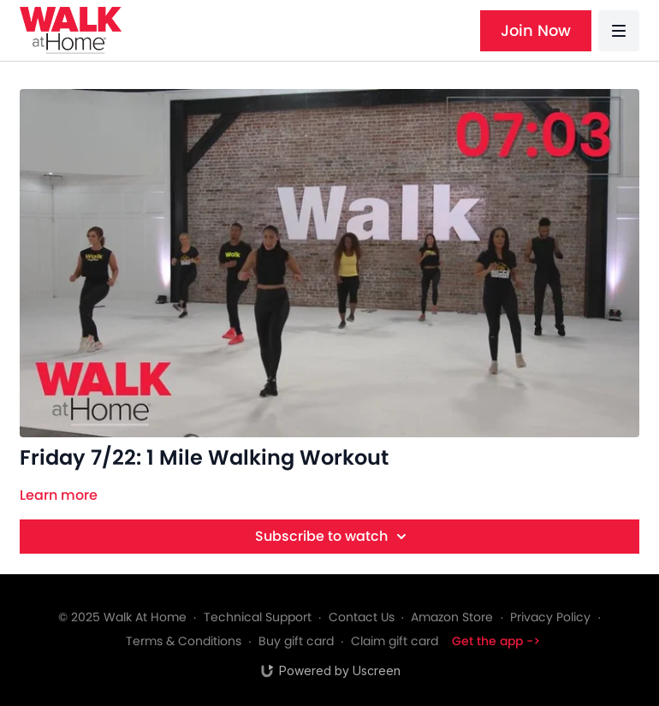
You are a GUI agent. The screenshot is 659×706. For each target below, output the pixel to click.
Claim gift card (394, 641)
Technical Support (258, 617)
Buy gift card (296, 641)
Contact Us (362, 617)
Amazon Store (452, 617)
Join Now (536, 30)
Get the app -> (496, 641)
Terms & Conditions (183, 641)
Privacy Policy (550, 617)
